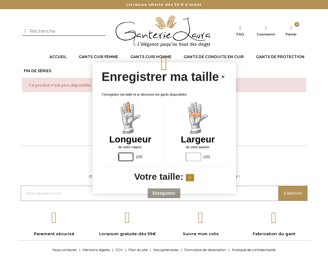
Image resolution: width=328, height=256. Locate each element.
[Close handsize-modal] (222, 77)
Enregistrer (164, 193)
